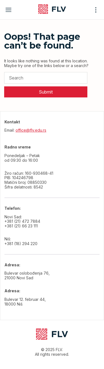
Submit (46, 92)
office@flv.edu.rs (31, 130)
